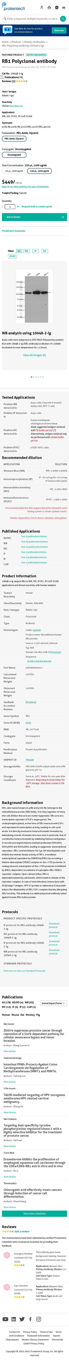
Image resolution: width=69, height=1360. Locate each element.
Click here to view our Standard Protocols (24, 970)
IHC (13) (6, 1006)
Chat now (59, 30)
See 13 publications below (34, 546)
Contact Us (14, 1332)
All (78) (6, 1002)
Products (16, 41)
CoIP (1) (31, 1006)
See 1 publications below (34, 562)
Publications (11, 77)
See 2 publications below (34, 557)
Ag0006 (37, 630)
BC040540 (55, 652)
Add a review (22, 1231)
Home (5, 41)
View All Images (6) (34, 355)
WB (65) (29, 1002)
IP (35, 251)
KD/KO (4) (17, 1002)
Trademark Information (38, 1335)
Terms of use (46, 1332)
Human (6, 1014)
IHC (44, 251)
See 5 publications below (34, 552)
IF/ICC (12, 256)
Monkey (30, 1014)
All (19, 251)
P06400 (30, 759)
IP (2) (22, 1006)
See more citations (34, 1213)
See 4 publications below (34, 536)
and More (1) (16, 105)
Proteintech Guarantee (13, 231)
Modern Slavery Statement (35, 1339)
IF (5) (15, 1006)
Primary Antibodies (34, 41)
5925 (28, 722)
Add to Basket (13, 217)
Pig (38, 1014)
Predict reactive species (39, 661)
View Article (10, 1051)
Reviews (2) (8, 81)
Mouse (15, 1014)
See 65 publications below (34, 541)
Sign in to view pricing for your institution (25, 186)
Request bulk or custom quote (37, 206)
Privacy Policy (30, 1332)
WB (26, 251)
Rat (22, 1014)
